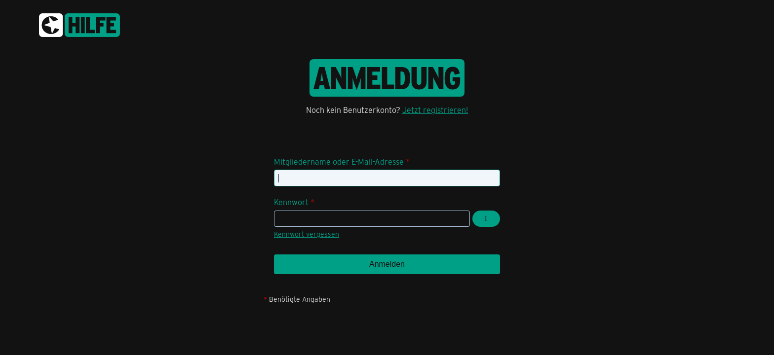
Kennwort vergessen (306, 234)
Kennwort (291, 202)
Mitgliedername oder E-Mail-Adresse (339, 161)
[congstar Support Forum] (79, 23)
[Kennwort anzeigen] (486, 219)
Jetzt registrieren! (435, 110)
